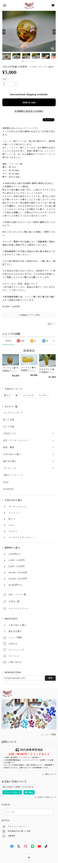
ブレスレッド (9, 468)
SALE (6, 482)
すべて (8, 341)
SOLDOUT (8, 489)
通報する (51, 324)
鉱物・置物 (8, 447)
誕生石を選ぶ (9, 461)
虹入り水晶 (8, 419)
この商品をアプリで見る (29, 315)
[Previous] (3, 31)
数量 (4, 79)
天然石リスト (9, 433)
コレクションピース (13, 412)
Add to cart (29, 102)
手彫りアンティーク (13, 475)
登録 (50, 678)
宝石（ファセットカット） (16, 440)
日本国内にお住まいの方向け (29, 111)
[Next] (54, 31)
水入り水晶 (8, 426)
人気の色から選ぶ (12, 454)
